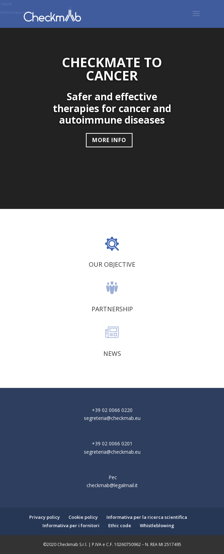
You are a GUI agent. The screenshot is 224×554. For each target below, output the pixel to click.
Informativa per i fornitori (70, 525)
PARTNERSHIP (112, 309)
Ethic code (119, 525)
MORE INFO (109, 140)
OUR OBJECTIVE (112, 264)
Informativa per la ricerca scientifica (146, 517)
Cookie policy (83, 517)
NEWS (112, 353)
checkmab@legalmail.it (112, 485)
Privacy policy (44, 517)
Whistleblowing (157, 525)
